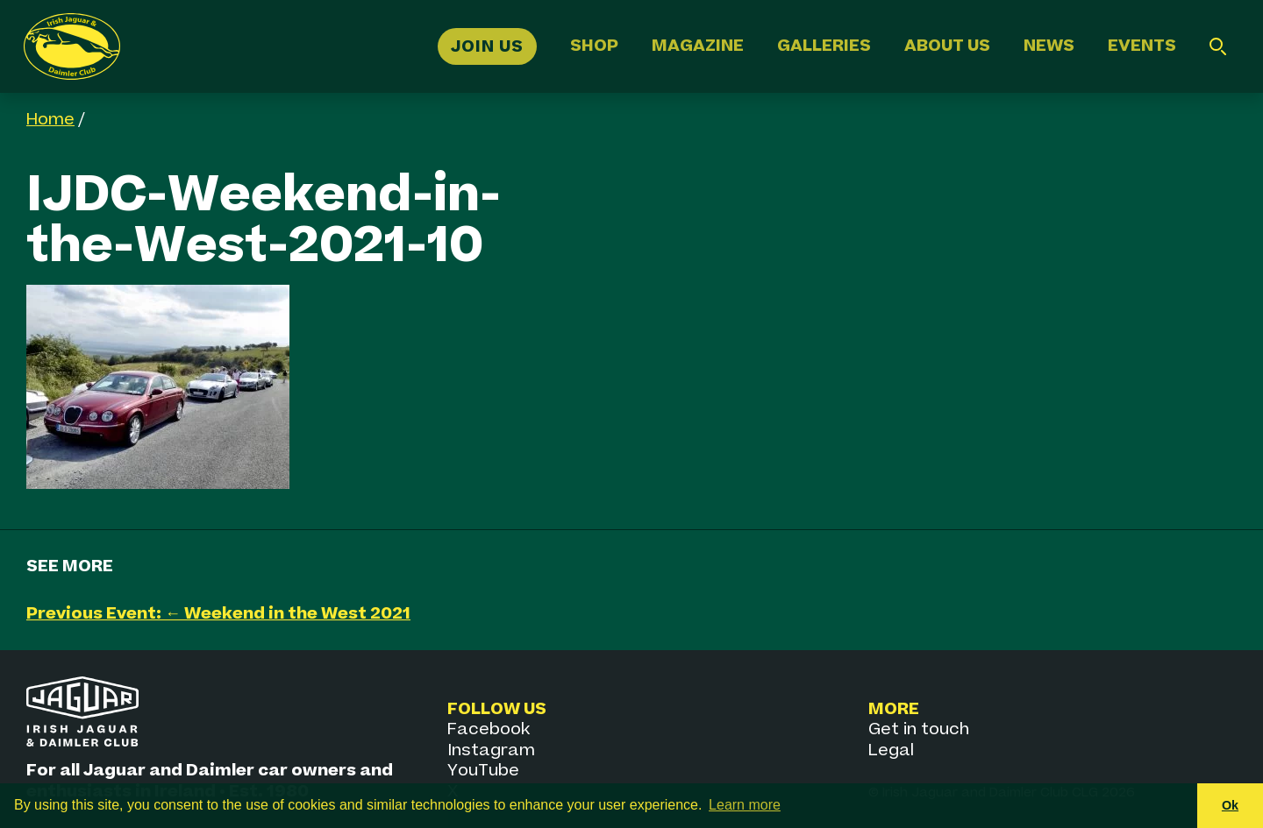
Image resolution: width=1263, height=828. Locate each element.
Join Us (487, 46)
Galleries (824, 46)
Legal (891, 750)
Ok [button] (1230, 805)
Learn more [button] (745, 804)
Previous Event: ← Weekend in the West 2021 (218, 614)
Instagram (491, 750)
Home (50, 120)
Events (1142, 46)
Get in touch (918, 729)
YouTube (483, 770)
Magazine (698, 46)
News (1049, 46)
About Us (947, 46)
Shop (594, 46)
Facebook (488, 729)
